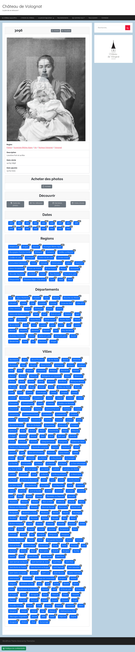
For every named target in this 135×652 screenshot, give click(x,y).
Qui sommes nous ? (78, 18)
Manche (13, 330)
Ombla (83, 523)
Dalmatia (44, 262)
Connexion (105, 18)
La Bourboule (56, 457)
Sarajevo (63, 577)
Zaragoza (13, 621)
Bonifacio (63, 381)
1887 (68, 222)
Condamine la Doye (31, 413)
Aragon (26, 246)
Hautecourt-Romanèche (19, 446)
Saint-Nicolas (59, 572)
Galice (69, 262)
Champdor (14, 403)
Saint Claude (47, 556)
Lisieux (12, 490)
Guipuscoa (22, 319)
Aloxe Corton (46, 364)
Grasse (12, 441)
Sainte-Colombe (75, 572)
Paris (75, 528)
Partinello (13, 534)
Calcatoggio (42, 392)
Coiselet (78, 408)
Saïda (22, 556)
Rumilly (77, 550)
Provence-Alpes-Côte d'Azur (35, 279)
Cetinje (80, 397)
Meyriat (72, 501)
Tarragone (35, 594)
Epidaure (13, 430)
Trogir (75, 599)
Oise (56, 330)
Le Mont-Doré (76, 474)
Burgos (78, 386)
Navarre (47, 330)
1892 (36, 228)
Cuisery (70, 419)
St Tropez (13, 594)
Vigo (43, 610)
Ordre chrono (78, 203)
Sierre (76, 583)
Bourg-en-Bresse (78, 381)
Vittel (44, 616)
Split (55, 588)
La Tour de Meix (16, 468)
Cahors (30, 392)
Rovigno (66, 550)
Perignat (42, 534)
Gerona (34, 435)
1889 (11, 228)
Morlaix (56, 512)
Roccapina (44, 550)
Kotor (21, 457)
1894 (52, 228)
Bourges (13, 386)
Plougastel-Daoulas (55, 539)
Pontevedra (45, 545)
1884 (44, 222)
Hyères (55, 446)
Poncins (80, 539)
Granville (73, 435)
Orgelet (31, 528)
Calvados (13, 302)
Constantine (48, 413)
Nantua (45, 517)
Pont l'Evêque (30, 545)
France (9, 148)
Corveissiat (24, 419)
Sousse (45, 588)
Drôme (60, 308)
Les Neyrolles (59, 485)
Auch (20, 370)
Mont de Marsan (49, 506)
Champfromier (28, 403)
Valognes (13, 610)
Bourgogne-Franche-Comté (20, 251)
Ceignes (60, 397)
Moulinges (77, 512)
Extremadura (57, 262)
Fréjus (66, 430)
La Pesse (39, 463)
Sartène (74, 577)
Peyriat (31, 539)
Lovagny (71, 490)
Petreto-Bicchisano (17, 539)
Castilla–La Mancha (66, 251)
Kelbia (76, 452)
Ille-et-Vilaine (14, 324)
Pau (33, 534)
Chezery (38, 408)
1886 (60, 222)
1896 (68, 228)
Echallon (75, 424)
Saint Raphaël (59, 566)
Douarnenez (50, 424)
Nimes (74, 517)
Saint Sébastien (74, 566)
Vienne (34, 610)
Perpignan (65, 534)
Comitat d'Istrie (64, 257)
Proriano (75, 545)
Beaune (23, 375)
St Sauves (80, 588)
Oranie (43, 273)
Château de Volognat (22, 6)
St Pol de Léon (67, 588)
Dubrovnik (63, 424)
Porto (65, 545)
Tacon (24, 594)
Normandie (75, 268)
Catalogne (30, 257)
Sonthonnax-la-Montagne (28, 588)
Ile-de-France (51, 268)
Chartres (51, 403)
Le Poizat (13, 479)
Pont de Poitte (15, 545)
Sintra (12, 588)
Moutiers (13, 517)
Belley (68, 375)
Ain (35, 148)
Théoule (56, 594)
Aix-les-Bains (53, 359)
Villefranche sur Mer (68, 610)
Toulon (55, 599)
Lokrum (22, 490)
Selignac (13, 583)
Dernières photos (57, 204)
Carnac (75, 392)
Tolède (45, 599)
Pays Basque (55, 273)
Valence (59, 605)
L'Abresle (32, 457)
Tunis (25, 341)
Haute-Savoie (50, 319)
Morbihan (36, 330)
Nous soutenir (93, 18)
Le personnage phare (46, 18)
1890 (20, 228)
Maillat (30, 495)
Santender (28, 577)
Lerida (62, 479)
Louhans (60, 490)
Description (11, 152)
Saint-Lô (35, 572)
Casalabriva (39, 397)
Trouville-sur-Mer (16, 605)
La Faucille (14, 463)
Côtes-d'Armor (15, 308)
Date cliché (11, 160)
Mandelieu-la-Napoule (56, 495)
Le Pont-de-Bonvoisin (29, 479)
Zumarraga (45, 621)
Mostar (66, 512)
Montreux (45, 512)
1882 (28, 222)
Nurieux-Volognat (46, 148)
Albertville (77, 359)
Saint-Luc (46, 572)
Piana (41, 539)
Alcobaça (13, 364)
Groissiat (34, 441)
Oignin (30, 523)
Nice (65, 517)
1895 (60, 228)
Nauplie (55, 517)
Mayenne (24, 330)
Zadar (53, 616)
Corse (34, 262)
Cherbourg (27, 408)
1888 (77, 222)
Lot (69, 324)
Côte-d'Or (81, 302)
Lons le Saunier (36, 490)
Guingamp (63, 441)
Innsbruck (66, 446)
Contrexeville (61, 413)
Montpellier (14, 512)
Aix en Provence (38, 359)
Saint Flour (61, 556)
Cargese (65, 392)
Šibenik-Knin (14, 341)
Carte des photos (15, 204)
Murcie (24, 517)
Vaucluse (43, 341)
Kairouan (52, 452)
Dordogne (39, 308)
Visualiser (66, 30)
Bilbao (42, 381)
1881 (20, 222)
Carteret (13, 397)
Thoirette (76, 594)
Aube (47, 297)
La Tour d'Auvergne (79, 463)
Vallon (82, 605)
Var (34, 341)
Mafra (20, 495)
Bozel (23, 386)
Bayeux (12, 375)
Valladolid (71, 605)
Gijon (43, 435)
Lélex (44, 479)
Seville (57, 583)
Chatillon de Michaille (66, 403)
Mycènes (35, 517)
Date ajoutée (12, 168)
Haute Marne (35, 319)
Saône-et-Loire (45, 335)
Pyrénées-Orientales (17, 335)
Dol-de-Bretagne (35, 424)
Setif (48, 583)
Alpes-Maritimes (23, 297)
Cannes (54, 392)
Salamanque (14, 577)
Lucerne (82, 490)
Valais (61, 279)
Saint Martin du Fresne (18, 566)
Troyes (30, 605)
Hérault (78, 319)
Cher (33, 302)
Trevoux (65, 599)
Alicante (33, 364)
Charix (41, 403)
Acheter (55, 30)
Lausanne (24, 474)
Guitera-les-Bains (79, 441)
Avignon (30, 370)
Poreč (56, 545)
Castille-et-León (16, 257)
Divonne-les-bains (16, 424)
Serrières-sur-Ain (28, 583)
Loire (61, 324)
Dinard (28, 308)
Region (9, 144)
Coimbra (67, 408)
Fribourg (76, 430)
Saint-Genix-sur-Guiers (18, 572)
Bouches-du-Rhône (72, 297)
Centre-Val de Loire (46, 257)
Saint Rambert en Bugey (40, 566)
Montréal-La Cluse (30, 512)
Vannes (24, 610)
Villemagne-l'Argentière (18, 616)
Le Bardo (45, 474)
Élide (36, 313)
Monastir (35, 506)
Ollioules (51, 523)
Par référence (36, 203)
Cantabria (51, 251)
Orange (21, 528)
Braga (32, 386)
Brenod (42, 386)
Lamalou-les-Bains (71, 468)
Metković (61, 501)
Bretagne (39, 251)
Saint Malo (57, 561)
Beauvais (34, 375)
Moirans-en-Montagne (18, 506)
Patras (24, 534)
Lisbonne (81, 485)
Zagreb (74, 616)
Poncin (70, 539)
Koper (12, 457)
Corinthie (43, 302)
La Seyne (63, 463)
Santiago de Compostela (46, 577)
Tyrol (52, 279)
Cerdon (70, 397)
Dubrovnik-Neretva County (20, 313)
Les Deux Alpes (15, 485)
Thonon (13, 599)
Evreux (33, 430)
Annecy (71, 364)
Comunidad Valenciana (18, 262)
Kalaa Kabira (64, 452)
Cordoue (75, 413)
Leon (53, 479)
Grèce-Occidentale (17, 268)
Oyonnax (52, 528)
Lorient (49, 490)
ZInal (33, 621)
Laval (34, 474)
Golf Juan (62, 435)
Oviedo (41, 528)
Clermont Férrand (53, 408)
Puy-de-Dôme (68, 330)
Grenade (23, 441)
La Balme (43, 457)
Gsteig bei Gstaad (49, 441)
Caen (20, 392)
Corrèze (54, 302)
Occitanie (33, 273)
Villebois (53, 610)
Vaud (70, 279)
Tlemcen (35, 599)
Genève (23, 435)
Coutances (37, 419)
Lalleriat (56, 468)
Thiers (66, 594)
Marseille (72, 495)
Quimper (13, 550)
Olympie (72, 523)
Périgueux (53, 534)
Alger (24, 364)
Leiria (53, 324)
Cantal (24, 302)
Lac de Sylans (32, 468)
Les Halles (45, 485)
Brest (51, 386)
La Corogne (71, 457)
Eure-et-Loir (56, 313)
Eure (45, 313)
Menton (35, 501)
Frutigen (13, 435)
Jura (34, 324)
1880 (11, 222)
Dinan (80, 419)
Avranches (42, 370)
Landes (43, 324)
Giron (52, 435)
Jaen (22, 452)
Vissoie (35, 616)
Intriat (77, 446)
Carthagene (25, 397)
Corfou (12, 419)
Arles (12, 370)
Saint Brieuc (34, 556)
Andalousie (14, 246)
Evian (23, 430)
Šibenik (67, 583)
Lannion (13, 474)
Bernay (12, 381)
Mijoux (82, 501)
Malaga (39, 495)
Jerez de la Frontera (37, 452)
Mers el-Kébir (48, 501)
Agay (25, 359)
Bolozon (52, 381)
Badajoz (54, 370)
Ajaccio (66, 359)
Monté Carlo (76, 506)
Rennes (24, 550)
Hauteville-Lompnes (40, 446)
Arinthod (82, 364)
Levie (70, 485)
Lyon (11, 495)
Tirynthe (23, 599)
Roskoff (56, 550)
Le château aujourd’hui (9, 18)
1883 (36, 222)
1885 (52, 222)
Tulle (39, 605)
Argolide (37, 297)
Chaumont (14, 408)
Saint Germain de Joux (41, 561)
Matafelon (13, 501)
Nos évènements (62, 18)
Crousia (59, 419)
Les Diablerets (31, 485)
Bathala (76, 370)
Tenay (46, 594)
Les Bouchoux (74, 479)
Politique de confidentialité (14, 648)
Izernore (13, 452)
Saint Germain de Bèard (18, 561)
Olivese (40, 523)
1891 (28, 228)
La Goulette (27, 463)
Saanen (12, 556)
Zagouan (63, 616)
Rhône (32, 335)
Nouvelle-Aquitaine (17, 273)
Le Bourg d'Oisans (59, 474)
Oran (11, 528)
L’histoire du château (27, 18)
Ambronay (60, 364)
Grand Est (80, 262)
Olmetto (61, 523)
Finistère (68, 313)
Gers (11, 319)
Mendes (25, 501)
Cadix (12, 392)
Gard (78, 313)
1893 (44, 228)
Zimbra (24, 621)
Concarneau (14, 413)
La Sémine (51, 463)
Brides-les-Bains (64, 386)
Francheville (54, 430)
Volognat (58, 148)
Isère (26, 324)
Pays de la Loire (70, 273)
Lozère (78, 324)
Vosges (54, 341)
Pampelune (65, 528)
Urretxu (49, 605)
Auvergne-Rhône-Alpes (23, 148)
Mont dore (63, 506)
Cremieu (49, 419)
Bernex (32, 381)
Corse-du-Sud (67, 302)
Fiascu (43, 430)
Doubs (50, 308)
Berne (22, 381)
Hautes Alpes (65, 319)
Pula (84, 545)
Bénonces (79, 375)
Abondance (14, 359)
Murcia (64, 268)
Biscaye (56, 297)
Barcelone (65, 370)
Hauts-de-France (35, 268)
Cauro (50, 397)
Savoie (74, 335)
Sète (40, 583)
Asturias (36, 246)
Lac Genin (45, 468)
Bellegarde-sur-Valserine (52, 375)
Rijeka (34, 550)
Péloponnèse (15, 279)
